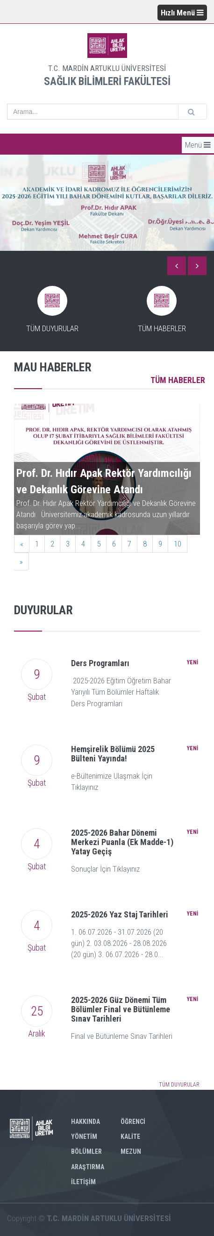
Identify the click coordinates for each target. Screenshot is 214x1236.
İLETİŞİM (83, 1182)
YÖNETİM (84, 1136)
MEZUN (131, 1151)
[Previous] (21, 544)
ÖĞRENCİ (133, 1121)
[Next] (21, 561)
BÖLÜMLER (86, 1151)
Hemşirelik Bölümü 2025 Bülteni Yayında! (113, 753)
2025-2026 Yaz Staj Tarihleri (119, 914)
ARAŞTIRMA (87, 1167)
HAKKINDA (85, 1121)
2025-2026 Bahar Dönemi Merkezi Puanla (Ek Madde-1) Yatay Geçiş (122, 842)
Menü (198, 144)
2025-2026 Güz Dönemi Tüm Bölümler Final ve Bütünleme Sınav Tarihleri (120, 1009)
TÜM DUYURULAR (179, 1084)
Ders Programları (100, 663)
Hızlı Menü (182, 12)
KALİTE (130, 1136)
